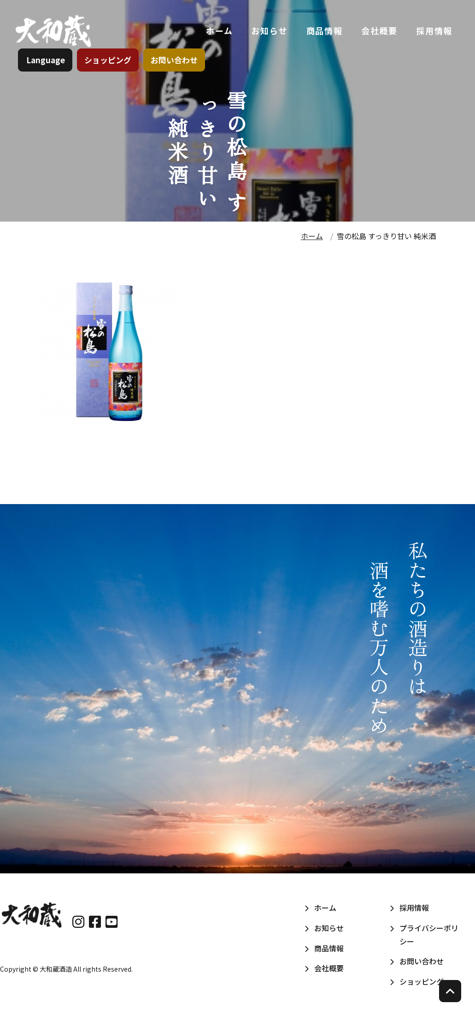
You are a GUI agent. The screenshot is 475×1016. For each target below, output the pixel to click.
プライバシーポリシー (428, 934)
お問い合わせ (174, 62)
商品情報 (323, 32)
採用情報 (434, 32)
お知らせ (269, 32)
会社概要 (379, 32)
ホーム (218, 32)
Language (46, 62)
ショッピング (108, 62)
